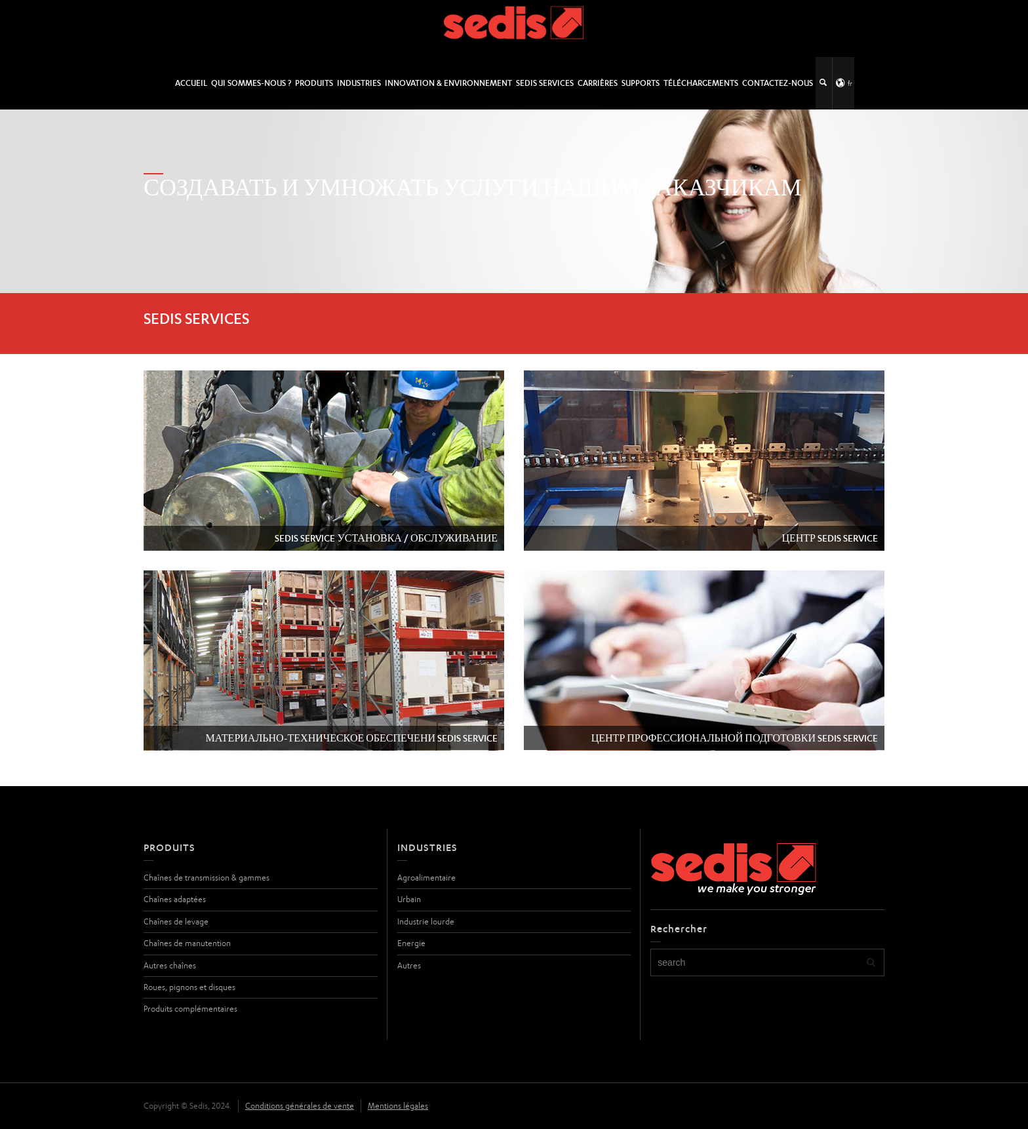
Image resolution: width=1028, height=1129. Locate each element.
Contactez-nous (777, 83)
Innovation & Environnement (448, 83)
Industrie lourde (425, 921)
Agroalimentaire (426, 877)
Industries (359, 83)
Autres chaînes (170, 965)
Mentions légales (398, 1106)
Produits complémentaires (190, 1009)
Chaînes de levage (176, 921)
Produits (314, 83)
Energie (411, 943)
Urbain (409, 899)
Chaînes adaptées (175, 899)
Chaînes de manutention (187, 943)
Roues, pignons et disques (189, 987)
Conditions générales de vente (299, 1106)
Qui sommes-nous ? (251, 83)
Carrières (598, 83)
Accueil (191, 83)
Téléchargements (700, 83)
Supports (641, 83)
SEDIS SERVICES (545, 83)
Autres (409, 965)
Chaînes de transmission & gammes (206, 877)
